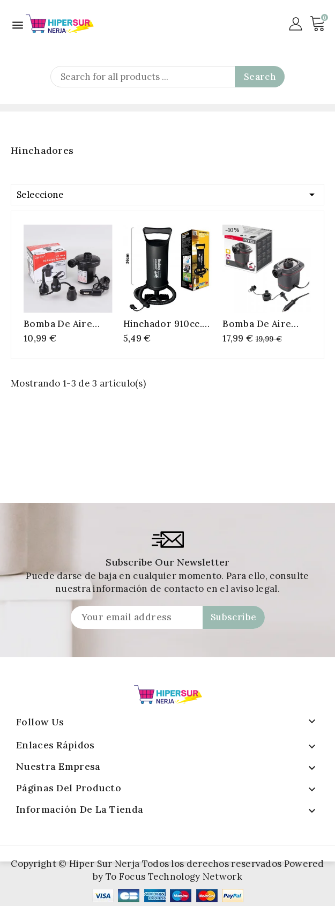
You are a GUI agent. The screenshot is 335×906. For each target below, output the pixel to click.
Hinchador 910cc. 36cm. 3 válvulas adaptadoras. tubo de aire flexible (167, 324)
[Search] (167, 76)
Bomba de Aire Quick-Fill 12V (256, 324)
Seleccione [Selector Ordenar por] (167, 192)
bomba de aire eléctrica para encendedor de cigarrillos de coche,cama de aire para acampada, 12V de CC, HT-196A (65, 324)
